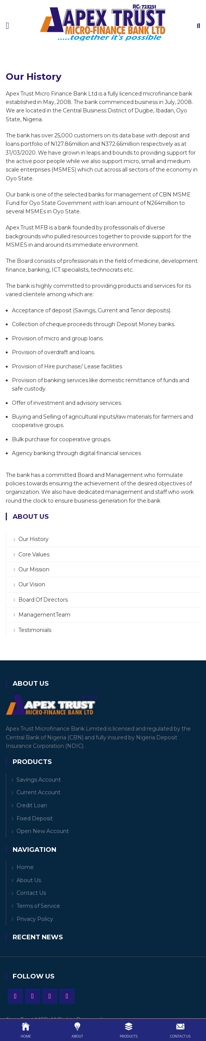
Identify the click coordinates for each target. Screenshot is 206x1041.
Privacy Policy (34, 919)
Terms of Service (38, 905)
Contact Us (31, 892)
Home (25, 867)
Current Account (38, 792)
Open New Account (42, 831)
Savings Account (38, 779)
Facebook (15, 996)
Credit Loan (31, 805)
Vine (67, 996)
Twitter (32, 996)
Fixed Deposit (34, 818)
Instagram (49, 996)
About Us (28, 880)
